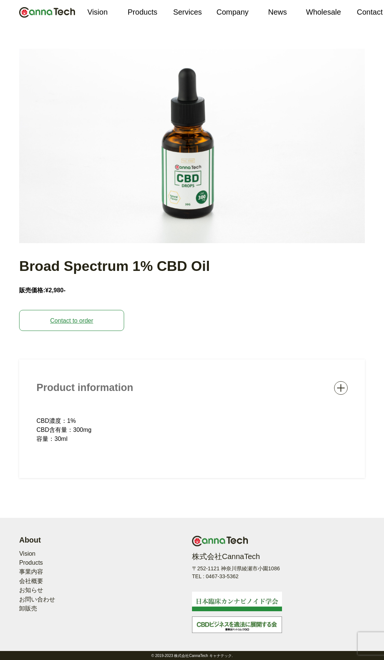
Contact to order (71, 320)
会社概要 (31, 581)
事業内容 (31, 571)
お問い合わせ (37, 599)
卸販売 (28, 608)
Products (31, 562)
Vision (27, 553)
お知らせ (31, 590)
